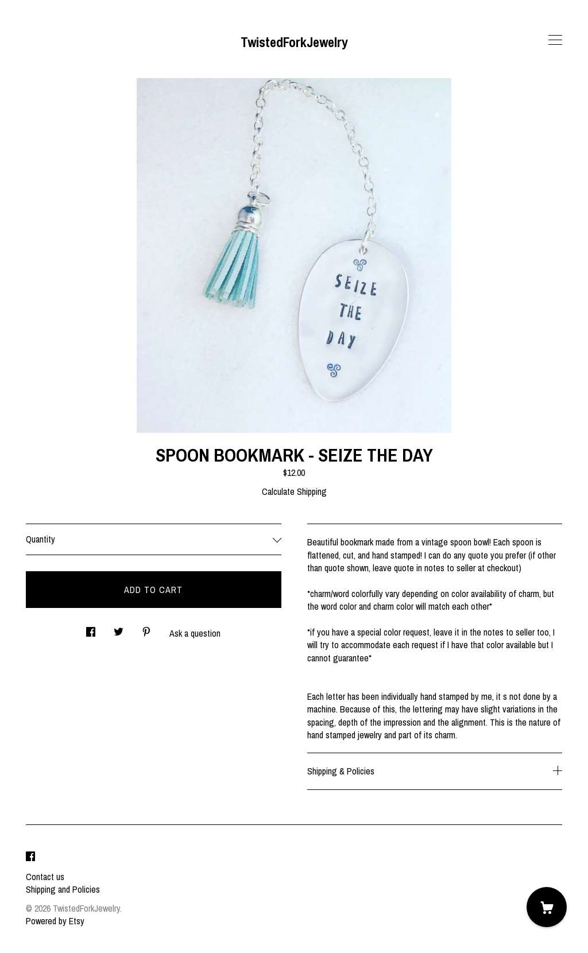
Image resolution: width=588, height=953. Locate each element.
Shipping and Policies (63, 889)
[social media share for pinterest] (146, 629)
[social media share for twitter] (118, 629)
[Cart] (547, 907)
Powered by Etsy (55, 921)
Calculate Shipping (294, 491)
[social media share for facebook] (90, 629)
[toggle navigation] (555, 40)
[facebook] (30, 857)
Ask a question (194, 633)
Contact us (45, 876)
